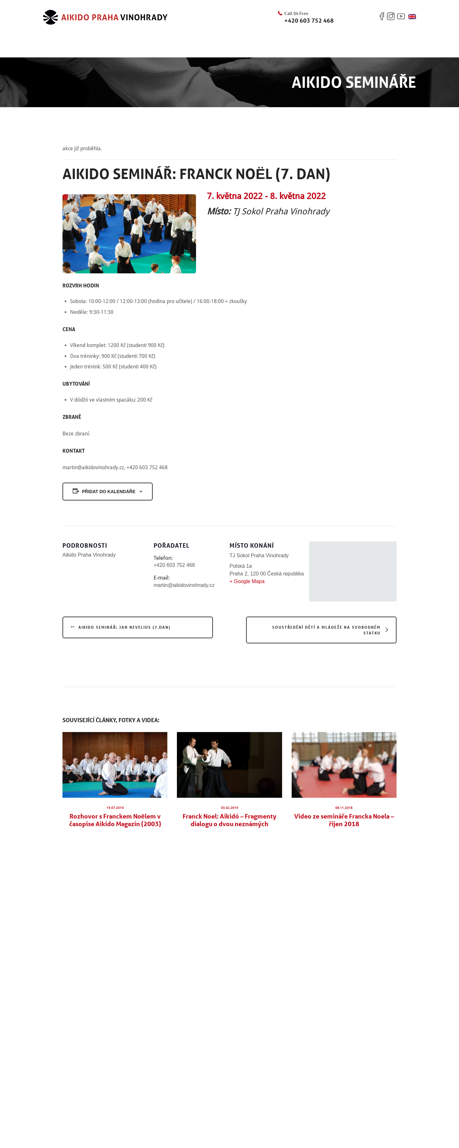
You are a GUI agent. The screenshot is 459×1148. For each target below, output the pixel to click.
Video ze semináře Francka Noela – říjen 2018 (344, 820)
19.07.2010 (115, 808)
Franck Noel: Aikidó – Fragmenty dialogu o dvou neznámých (229, 820)
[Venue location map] (353, 571)
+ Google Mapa (247, 581)
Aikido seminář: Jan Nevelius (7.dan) (124, 627)
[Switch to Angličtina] (412, 16)
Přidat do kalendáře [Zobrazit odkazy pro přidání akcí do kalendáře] (108, 491)
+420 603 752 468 (309, 20)
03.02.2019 (229, 808)
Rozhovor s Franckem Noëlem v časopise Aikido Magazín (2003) (115, 820)
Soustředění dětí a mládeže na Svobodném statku (326, 630)
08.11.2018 (344, 808)
